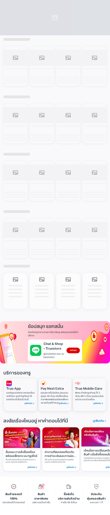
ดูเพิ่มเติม (29, 403)
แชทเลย (73, 350)
